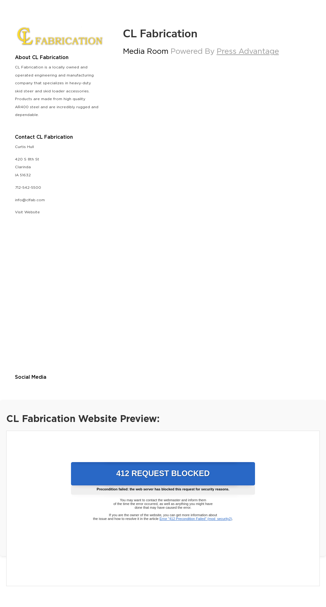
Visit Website (27, 212)
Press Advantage (248, 51)
